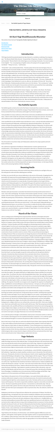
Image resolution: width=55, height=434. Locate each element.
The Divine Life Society (27, 8)
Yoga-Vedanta (5, 53)
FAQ (29, 431)
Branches (33, 431)
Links (36, 431)
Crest (26, 431)
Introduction (4, 45)
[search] (28, 16)
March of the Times (6, 51)
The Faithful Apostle (6, 47)
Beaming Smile (5, 49)
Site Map (40, 431)
